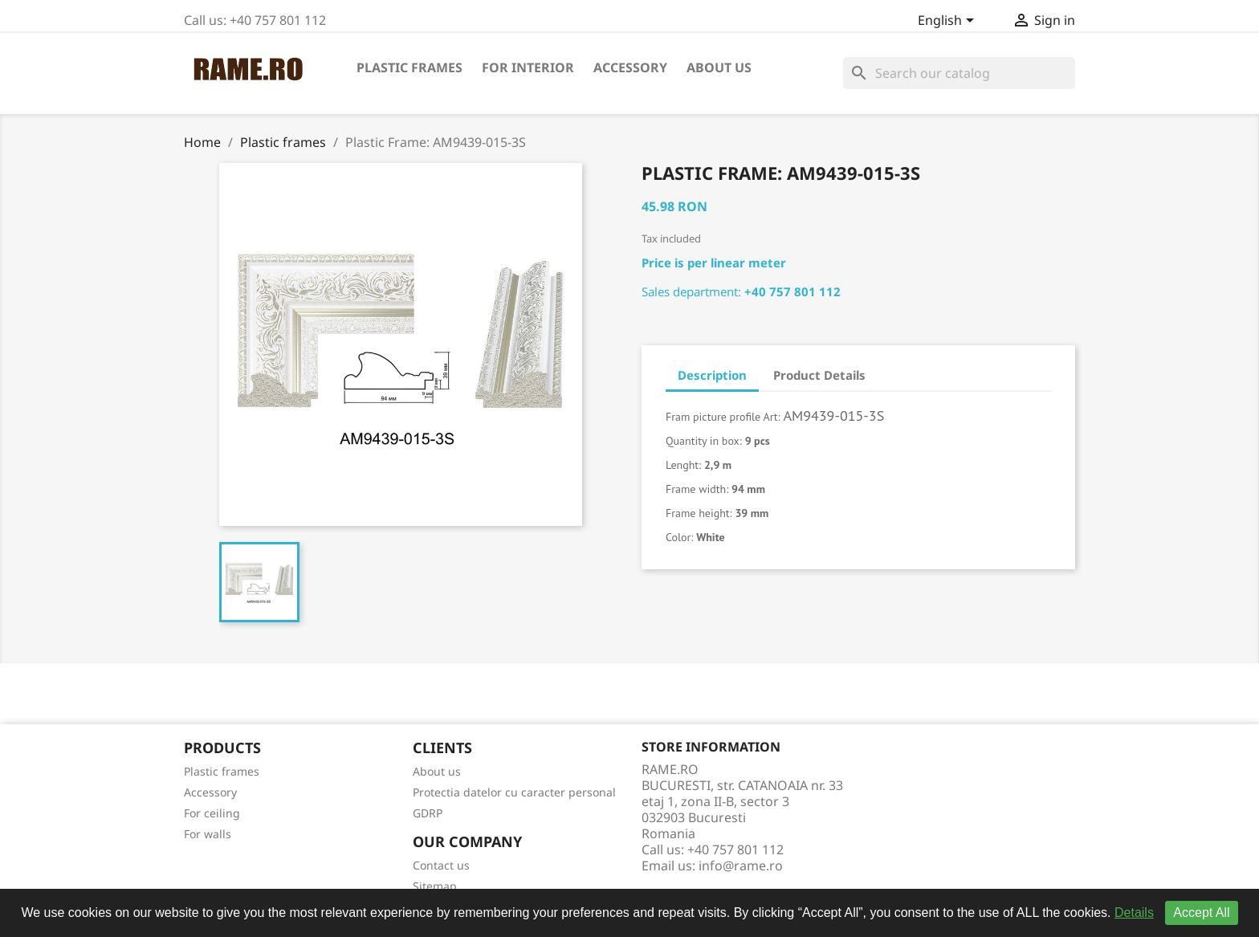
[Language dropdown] (949, 21)
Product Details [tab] (819, 375)
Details (1134, 912)
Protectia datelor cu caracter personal (514, 792)
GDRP (427, 813)
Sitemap (435, 886)
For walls (207, 833)
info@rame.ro (741, 865)
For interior (528, 67)
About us (719, 67)
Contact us (441, 865)
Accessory (630, 67)
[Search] (959, 73)
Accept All (1201, 912)
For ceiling (212, 813)
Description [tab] (712, 375)
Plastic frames (409, 67)
